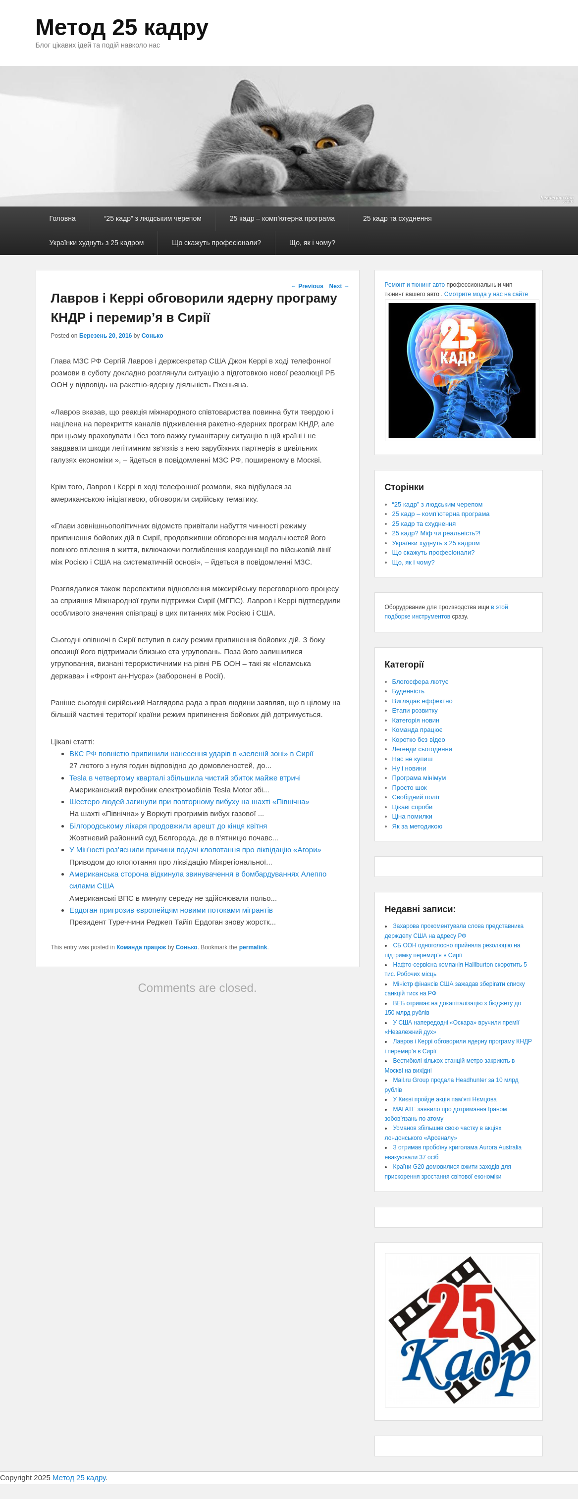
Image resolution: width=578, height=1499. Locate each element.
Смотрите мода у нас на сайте (486, 294)
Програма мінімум (419, 777)
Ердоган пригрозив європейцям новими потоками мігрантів (171, 910)
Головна (63, 218)
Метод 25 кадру (122, 27)
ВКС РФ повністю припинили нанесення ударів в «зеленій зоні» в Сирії (191, 753)
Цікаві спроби (412, 807)
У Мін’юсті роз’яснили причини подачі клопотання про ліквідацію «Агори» (195, 849)
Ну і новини (409, 768)
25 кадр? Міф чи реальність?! (436, 533)
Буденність (408, 691)
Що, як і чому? (312, 243)
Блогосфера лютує (420, 681)
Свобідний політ (416, 797)
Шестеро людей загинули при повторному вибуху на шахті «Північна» (189, 801)
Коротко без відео (418, 739)
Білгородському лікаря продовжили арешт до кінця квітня (168, 826)
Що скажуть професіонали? (216, 243)
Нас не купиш (412, 759)
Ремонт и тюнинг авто (415, 284)
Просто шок (409, 787)
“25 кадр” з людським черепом (153, 218)
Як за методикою (417, 826)
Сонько (152, 335)
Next (339, 286)
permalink (253, 947)
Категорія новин (416, 720)
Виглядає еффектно (422, 701)
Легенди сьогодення (422, 749)
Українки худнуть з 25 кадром (97, 243)
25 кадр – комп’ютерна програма (282, 218)
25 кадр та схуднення (397, 218)
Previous (307, 286)
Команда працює (141, 947)
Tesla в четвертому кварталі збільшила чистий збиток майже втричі (185, 778)
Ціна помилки (412, 816)
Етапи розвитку (415, 710)
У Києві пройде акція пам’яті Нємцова (445, 1099)
